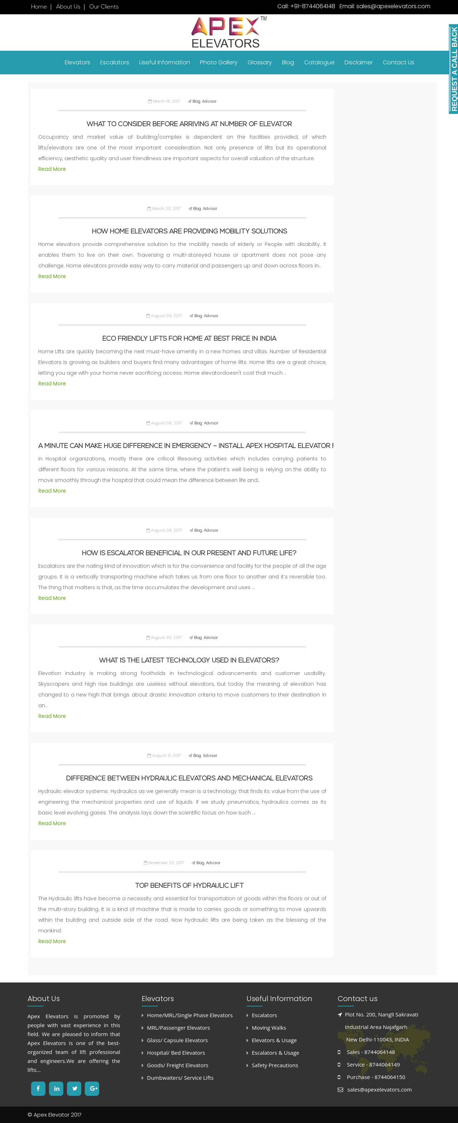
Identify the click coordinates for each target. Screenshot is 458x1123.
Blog (288, 62)
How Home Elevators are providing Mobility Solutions (189, 231)
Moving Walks (269, 1027)
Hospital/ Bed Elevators (176, 1052)
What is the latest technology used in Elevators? (189, 660)
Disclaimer (359, 62)
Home (39, 7)
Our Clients (104, 7)
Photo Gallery (219, 62)
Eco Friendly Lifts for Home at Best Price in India (189, 339)
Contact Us (398, 62)
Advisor (209, 101)
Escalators (114, 62)
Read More (52, 169)
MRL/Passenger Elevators (178, 1027)
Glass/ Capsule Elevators (177, 1040)
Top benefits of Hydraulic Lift (189, 886)
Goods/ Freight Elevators (177, 1065)
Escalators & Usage (275, 1052)
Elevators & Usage (274, 1040)
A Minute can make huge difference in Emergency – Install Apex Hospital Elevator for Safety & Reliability (228, 446)
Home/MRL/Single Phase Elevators (190, 1015)
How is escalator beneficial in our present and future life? (189, 553)
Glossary (260, 62)
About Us (68, 7)
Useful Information (164, 62)
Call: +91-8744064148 (306, 6)
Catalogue (319, 62)
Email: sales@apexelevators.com (384, 6)
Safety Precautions (275, 1065)
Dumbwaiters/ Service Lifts (180, 1077)
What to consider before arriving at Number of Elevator (189, 124)
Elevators (77, 62)
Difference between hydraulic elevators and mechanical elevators (189, 778)
